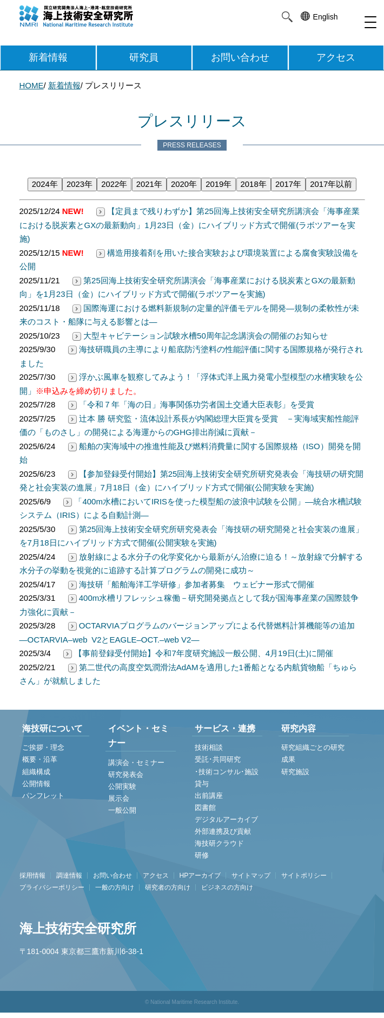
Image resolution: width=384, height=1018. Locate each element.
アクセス (335, 57)
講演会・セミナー (136, 762)
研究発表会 (125, 774)
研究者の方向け (167, 887)
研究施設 (295, 772)
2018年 (254, 184)
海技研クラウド (219, 843)
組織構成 (36, 772)
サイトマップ (250, 875)
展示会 (118, 798)
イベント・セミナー (138, 736)
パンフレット (43, 796)
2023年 (79, 184)
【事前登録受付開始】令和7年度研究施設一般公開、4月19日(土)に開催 (197, 653)
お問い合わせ (240, 57)
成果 (288, 759)
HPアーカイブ (200, 875)
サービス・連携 (225, 728)
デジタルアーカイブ (226, 819)
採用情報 (32, 875)
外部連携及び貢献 (223, 831)
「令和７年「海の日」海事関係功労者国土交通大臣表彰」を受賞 (189, 404)
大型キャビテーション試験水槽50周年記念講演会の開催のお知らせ (199, 335)
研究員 (143, 57)
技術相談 (209, 747)
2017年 (288, 184)
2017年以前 (331, 184)
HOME (31, 85)
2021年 (149, 184)
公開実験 (122, 786)
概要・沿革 (39, 759)
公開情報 (36, 784)
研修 (202, 855)
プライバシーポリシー (51, 887)
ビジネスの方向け (227, 887)
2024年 (45, 184)
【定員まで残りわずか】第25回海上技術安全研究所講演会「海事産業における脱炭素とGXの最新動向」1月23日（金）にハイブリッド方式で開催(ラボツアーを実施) (189, 224)
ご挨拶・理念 (43, 747)
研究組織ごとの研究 (313, 747)
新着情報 (48, 57)
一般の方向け (114, 887)
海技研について (52, 728)
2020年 (184, 184)
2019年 (218, 184)
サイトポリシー (304, 875)
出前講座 (209, 796)
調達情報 (69, 875)
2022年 (114, 184)
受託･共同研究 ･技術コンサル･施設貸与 (227, 771)
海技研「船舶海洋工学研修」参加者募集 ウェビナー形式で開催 (189, 584)
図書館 (205, 807)
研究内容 (298, 728)
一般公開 (122, 810)
